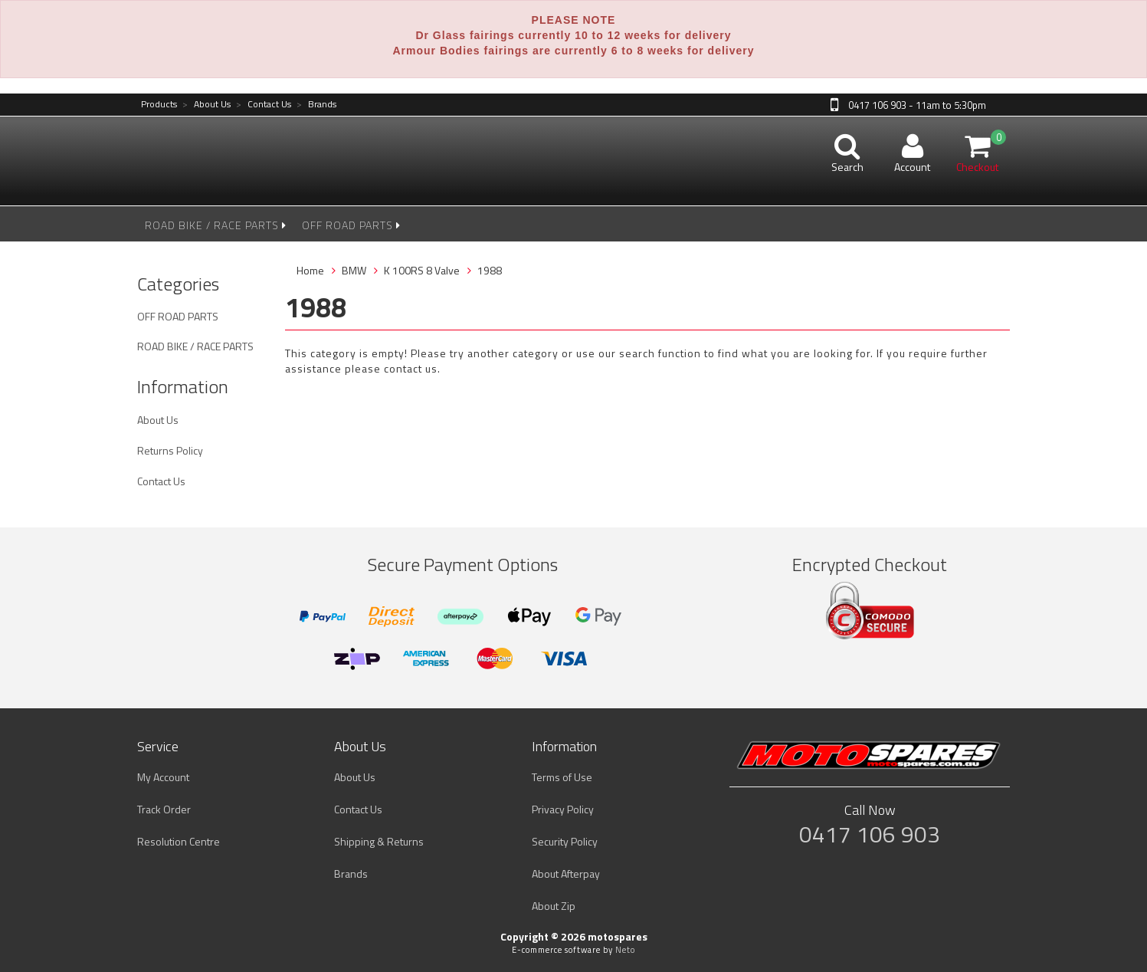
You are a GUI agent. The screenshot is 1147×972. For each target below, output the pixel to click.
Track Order (164, 809)
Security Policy (565, 841)
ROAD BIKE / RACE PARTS (216, 225)
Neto (625, 950)
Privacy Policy (563, 809)
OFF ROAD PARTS (351, 225)
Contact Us (263, 104)
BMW (354, 270)
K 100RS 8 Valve (422, 270)
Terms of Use (562, 777)
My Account (163, 777)
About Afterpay (566, 873)
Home (310, 270)
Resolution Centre (178, 841)
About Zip (553, 906)
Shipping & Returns (379, 841)
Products (159, 104)
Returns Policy (170, 450)
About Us (206, 104)
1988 (489, 270)
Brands (316, 104)
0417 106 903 (869, 834)
